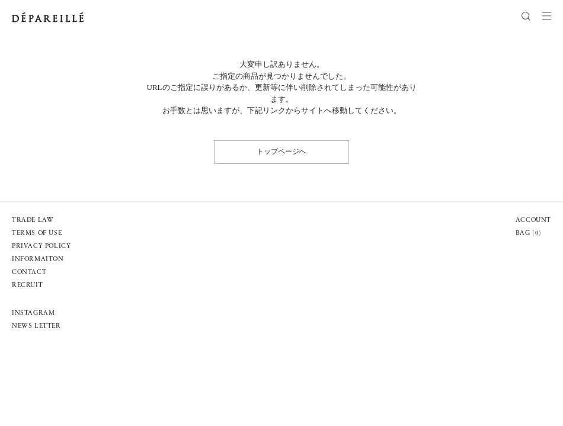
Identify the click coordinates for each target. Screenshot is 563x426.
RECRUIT (27, 285)
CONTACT (29, 272)
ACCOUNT (533, 220)
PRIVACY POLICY (41, 246)
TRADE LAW (32, 220)
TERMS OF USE (37, 233)
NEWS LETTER (36, 326)
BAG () (529, 233)
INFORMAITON (38, 259)
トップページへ (281, 151)
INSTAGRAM (33, 313)
